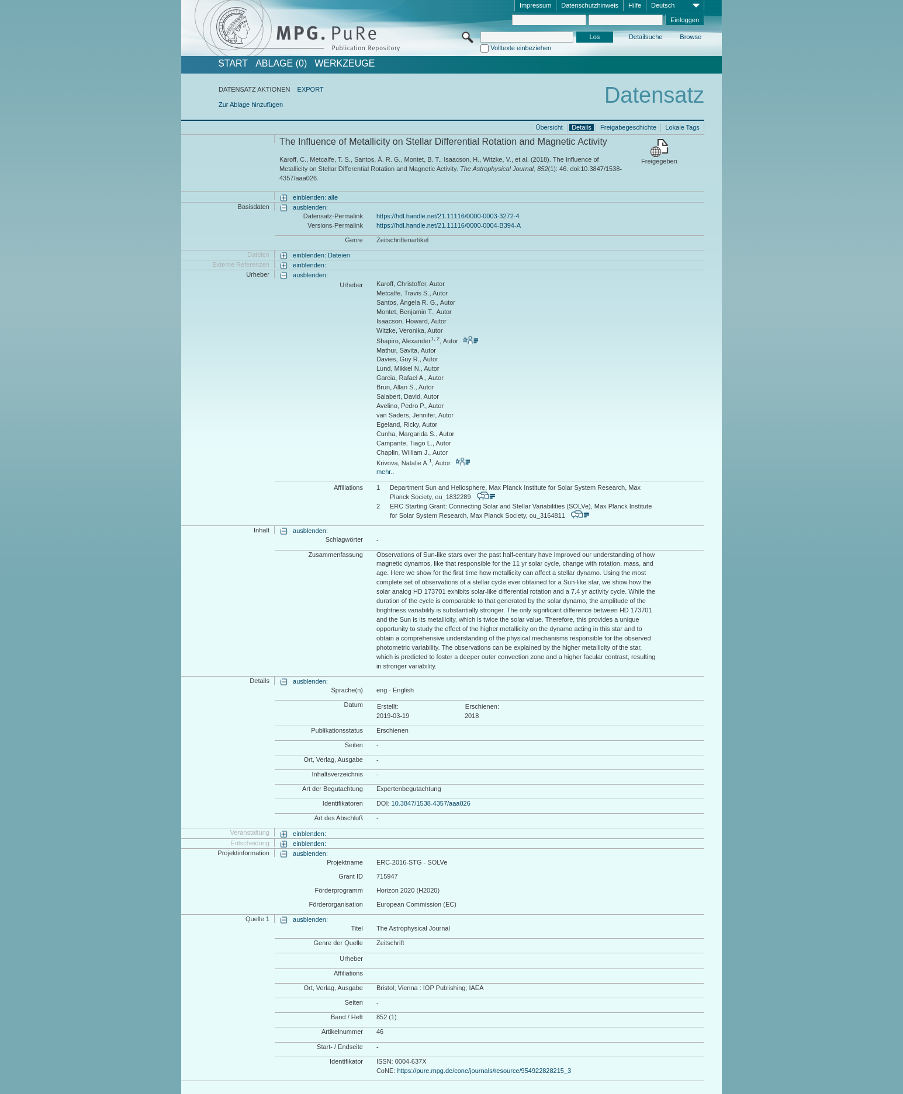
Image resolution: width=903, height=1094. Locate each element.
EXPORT (310, 89)
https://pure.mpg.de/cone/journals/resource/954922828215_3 (484, 1070)
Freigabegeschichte (628, 127)
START (233, 63)
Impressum (535, 5)
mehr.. (385, 471)
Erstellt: (388, 706)
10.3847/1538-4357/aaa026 (431, 803)
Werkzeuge (344, 63)
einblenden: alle (315, 197)
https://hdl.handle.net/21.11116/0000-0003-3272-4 (448, 216)
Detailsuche (645, 36)
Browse (690, 36)
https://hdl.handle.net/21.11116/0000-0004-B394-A (448, 225)
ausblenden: (310, 207)
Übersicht (548, 127)
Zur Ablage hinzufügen (251, 104)
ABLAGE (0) (281, 63)
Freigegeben (659, 161)
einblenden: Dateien (321, 255)
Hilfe (634, 5)
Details (581, 127)
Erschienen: (482, 706)
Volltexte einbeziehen (520, 47)
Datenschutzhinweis (589, 5)
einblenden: (309, 265)
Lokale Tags (682, 127)
